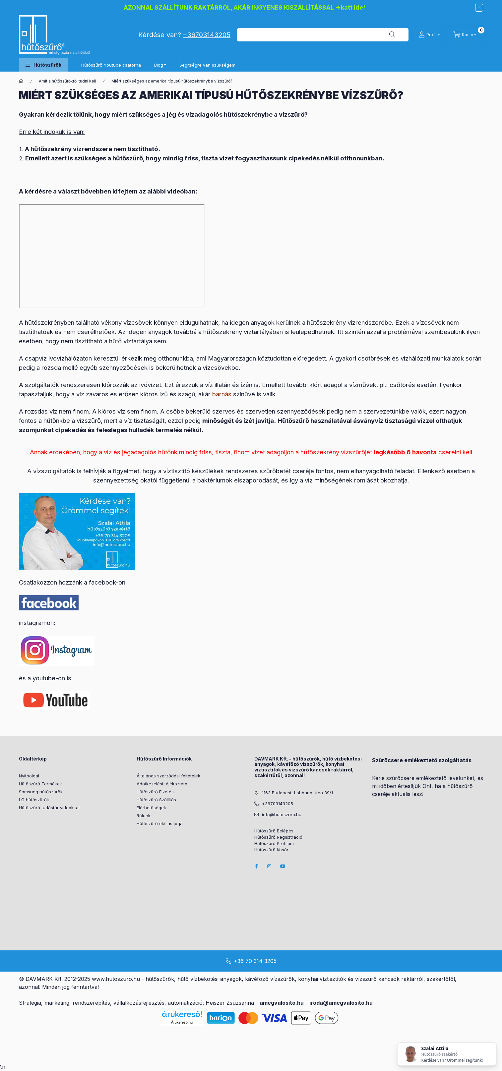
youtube (282, 866)
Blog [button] (158, 65)
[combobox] (322, 34)
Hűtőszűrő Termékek (40, 783)
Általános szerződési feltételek (168, 775)
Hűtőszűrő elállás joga (160, 823)
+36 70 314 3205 (255, 961)
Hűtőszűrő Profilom (274, 843)
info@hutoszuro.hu (281, 814)
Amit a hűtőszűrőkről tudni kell (67, 81)
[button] (43, 65)
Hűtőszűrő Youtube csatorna (111, 65)
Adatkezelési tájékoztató (162, 783)
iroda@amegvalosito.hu (341, 1002)
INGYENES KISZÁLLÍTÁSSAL (293, 7)
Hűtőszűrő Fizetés (155, 791)
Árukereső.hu (182, 1022)
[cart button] (465, 34)
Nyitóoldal (29, 775)
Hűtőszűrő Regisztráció (278, 837)
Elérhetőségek (151, 807)
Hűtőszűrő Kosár (271, 849)
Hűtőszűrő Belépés (273, 830)
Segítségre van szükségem (207, 65)
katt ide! (353, 7)
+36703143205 (206, 35)
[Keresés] (392, 34)
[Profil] (429, 34)
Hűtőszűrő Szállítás (156, 799)
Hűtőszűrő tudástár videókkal (49, 807)
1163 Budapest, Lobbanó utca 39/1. (298, 792)
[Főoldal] (21, 81)
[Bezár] (479, 8)
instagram (269, 866)
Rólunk (144, 815)
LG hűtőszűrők (34, 799)
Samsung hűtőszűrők (41, 791)
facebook (256, 866)
